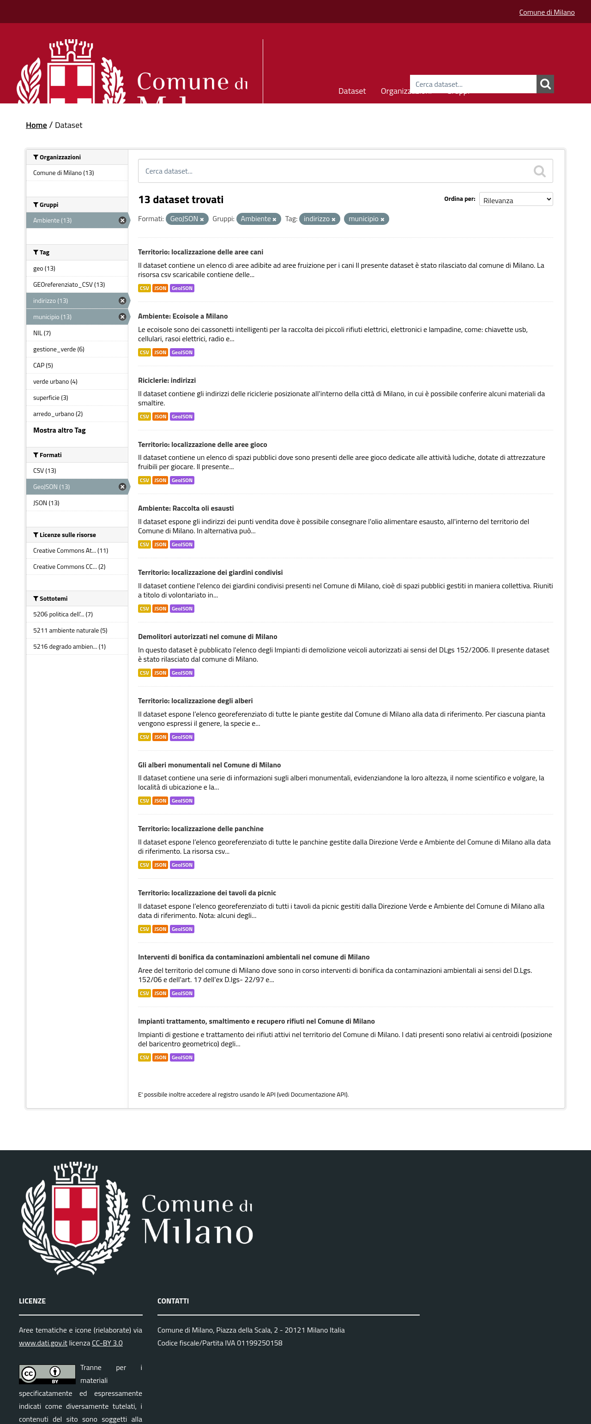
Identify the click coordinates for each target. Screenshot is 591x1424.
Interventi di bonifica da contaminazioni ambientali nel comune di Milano (254, 956)
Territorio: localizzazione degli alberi (195, 700)
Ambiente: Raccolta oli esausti (186, 507)
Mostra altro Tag (59, 429)
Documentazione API (318, 1094)
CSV (144, 288)
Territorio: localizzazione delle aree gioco (202, 444)
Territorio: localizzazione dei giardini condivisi (210, 572)
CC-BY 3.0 (107, 1342)
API (271, 1094)
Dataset (352, 89)
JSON (160, 288)
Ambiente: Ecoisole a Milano (183, 315)
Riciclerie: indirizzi (167, 380)
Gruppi (458, 89)
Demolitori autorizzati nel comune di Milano (207, 636)
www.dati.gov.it (43, 1342)
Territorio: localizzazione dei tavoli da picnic (207, 892)
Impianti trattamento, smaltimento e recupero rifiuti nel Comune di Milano (256, 1020)
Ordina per (459, 198)
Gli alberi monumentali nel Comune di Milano (209, 764)
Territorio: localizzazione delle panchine (201, 828)
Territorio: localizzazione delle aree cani (200, 251)
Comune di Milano (547, 12)
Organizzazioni (406, 89)
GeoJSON (182, 288)
